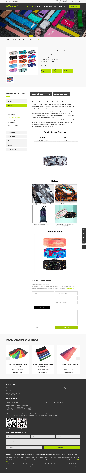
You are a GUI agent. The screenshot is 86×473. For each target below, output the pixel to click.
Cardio (11, 141)
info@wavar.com (13, 1)
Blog (54, 6)
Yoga (20, 39)
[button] (8, 358)
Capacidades (47, 6)
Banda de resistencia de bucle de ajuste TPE (18, 365)
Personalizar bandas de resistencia (57, 466)
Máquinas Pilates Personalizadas (16, 464)
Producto (30, 6)
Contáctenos (11, 398)
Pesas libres (12, 136)
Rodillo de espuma (13, 125)
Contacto (61, 6)
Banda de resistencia (29, 39)
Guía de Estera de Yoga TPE (64, 457)
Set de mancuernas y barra (27, 466)
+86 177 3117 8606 (57, 402)
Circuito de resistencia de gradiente (68, 364)
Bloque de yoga (12, 111)
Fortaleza (11, 132)
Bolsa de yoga (12, 122)
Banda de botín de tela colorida (44, 39)
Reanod (63, 454)
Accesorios (16, 128)
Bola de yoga (11, 114)
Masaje (11, 145)
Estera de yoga (12, 109)
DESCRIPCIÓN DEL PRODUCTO (40, 94)
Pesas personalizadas (41, 466)
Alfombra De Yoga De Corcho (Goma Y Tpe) (44, 457)
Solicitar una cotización (61, 94)
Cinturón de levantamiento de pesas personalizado (58, 464)
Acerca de (38, 6)
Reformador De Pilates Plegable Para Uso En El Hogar (61, 459)
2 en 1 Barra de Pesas (25, 457)
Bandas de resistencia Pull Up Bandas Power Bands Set (43, 365)
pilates (11, 101)
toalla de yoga (12, 120)
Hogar (10, 39)
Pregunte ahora (17, 372)
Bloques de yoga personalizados (35, 464)
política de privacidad (71, 454)
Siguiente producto (55, 71)
